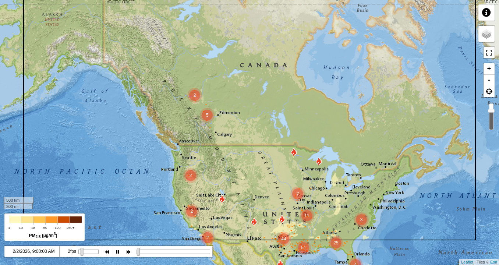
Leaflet (467, 262)
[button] (489, 91)
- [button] (489, 80)
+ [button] (489, 68)
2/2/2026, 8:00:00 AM (33, 251)
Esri (493, 262)
